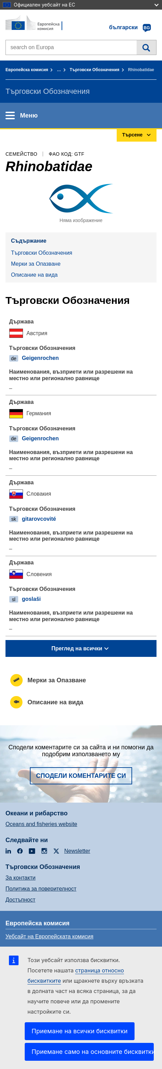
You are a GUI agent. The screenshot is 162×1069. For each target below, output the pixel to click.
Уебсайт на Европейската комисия (49, 936)
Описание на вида (34, 275)
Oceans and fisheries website (41, 824)
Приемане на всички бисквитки (80, 1031)
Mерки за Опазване (35, 264)
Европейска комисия (26, 69)
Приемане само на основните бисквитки (93, 1051)
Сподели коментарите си (81, 775)
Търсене (146, 47)
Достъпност (20, 900)
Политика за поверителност (41, 889)
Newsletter (77, 851)
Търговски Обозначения (94, 69)
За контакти (20, 878)
